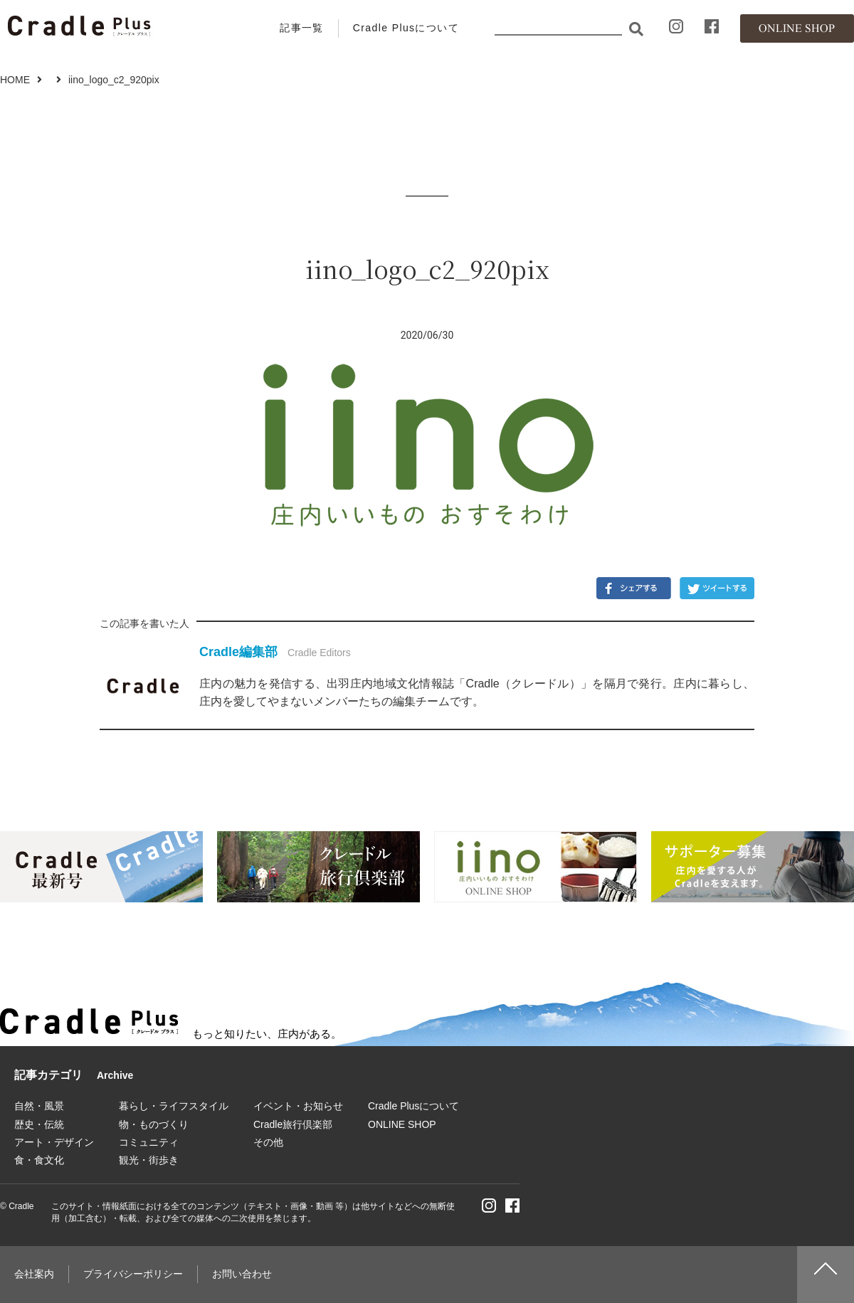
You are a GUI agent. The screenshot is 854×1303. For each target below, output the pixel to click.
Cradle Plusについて (406, 27)
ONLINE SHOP (402, 1124)
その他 (268, 1142)
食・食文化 (39, 1160)
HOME (15, 79)
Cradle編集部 (238, 652)
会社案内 (34, 1274)
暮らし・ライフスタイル (173, 1106)
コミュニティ (149, 1142)
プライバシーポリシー (133, 1274)
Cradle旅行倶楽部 (292, 1124)
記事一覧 (302, 27)
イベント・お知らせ (298, 1106)
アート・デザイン (54, 1142)
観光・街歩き (149, 1160)
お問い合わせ (242, 1274)
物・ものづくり (154, 1124)
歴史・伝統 (39, 1124)
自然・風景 (39, 1106)
